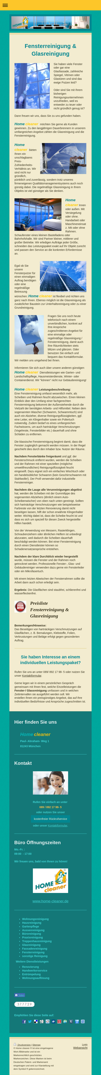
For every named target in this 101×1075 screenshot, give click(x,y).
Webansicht (80, 1047)
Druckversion (22, 1045)
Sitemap (36, 1045)
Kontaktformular (31, 675)
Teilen (19, 995)
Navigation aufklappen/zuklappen (50, 5)
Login (84, 1044)
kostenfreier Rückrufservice (50, 818)
